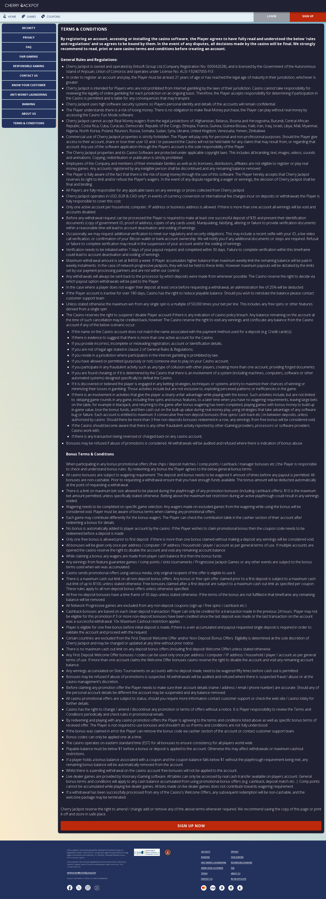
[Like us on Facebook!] (69, 888)
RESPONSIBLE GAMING (241, 862)
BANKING (205, 857)
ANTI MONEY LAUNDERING (213, 862)
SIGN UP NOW (191, 825)
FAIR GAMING (237, 857)
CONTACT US (207, 878)
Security (28, 28)
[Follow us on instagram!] (88, 888)
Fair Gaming (28, 56)
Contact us (29, 76)
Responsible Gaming (28, 66)
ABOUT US (235, 873)
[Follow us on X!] (79, 888)
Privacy (29, 37)
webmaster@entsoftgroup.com (81, 872)
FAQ (28, 47)
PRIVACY (235, 851)
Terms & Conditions (28, 123)
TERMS (204, 873)
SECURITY (205, 851)
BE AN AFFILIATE (238, 878)
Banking (28, 104)
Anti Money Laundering (28, 95)
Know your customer (29, 85)
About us (29, 114)
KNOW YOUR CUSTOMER (212, 868)
